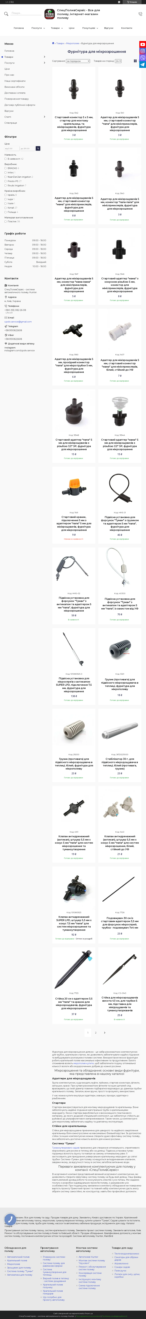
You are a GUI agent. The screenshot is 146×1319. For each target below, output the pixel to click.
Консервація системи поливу (90, 1274)
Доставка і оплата (14, 92)
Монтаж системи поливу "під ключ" (92, 1262)
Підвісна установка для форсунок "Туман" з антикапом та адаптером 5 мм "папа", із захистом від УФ (119, 604)
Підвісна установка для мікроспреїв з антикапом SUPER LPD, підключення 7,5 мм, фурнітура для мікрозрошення (74, 685)
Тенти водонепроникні (126, 1253)
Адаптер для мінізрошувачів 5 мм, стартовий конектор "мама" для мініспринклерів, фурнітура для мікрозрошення (74, 204)
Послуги (36, 28)
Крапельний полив (17, 1260)
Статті (7, 116)
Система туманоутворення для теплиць (54, 1272)
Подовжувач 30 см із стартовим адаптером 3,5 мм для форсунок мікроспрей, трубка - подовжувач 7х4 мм (120, 923)
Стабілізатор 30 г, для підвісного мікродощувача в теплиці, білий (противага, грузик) (120, 764)
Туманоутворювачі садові (65, 1147)
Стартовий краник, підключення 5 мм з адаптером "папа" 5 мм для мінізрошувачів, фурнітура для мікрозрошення (73, 523)
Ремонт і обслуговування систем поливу (92, 1268)
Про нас (9, 74)
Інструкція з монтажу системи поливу (90, 1280)
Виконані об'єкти (14, 86)
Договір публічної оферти (19, 105)
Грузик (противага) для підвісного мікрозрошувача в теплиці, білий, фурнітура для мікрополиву (74, 764)
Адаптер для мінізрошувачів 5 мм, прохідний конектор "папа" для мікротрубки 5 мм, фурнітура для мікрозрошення (74, 365)
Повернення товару (16, 98)
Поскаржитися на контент (88, 1316)
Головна (19, 28)
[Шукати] (6, 14)
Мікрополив (72, 43)
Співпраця (10, 122)
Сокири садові (122, 1267)
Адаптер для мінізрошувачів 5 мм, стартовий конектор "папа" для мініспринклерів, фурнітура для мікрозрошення (120, 124)
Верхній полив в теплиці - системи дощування (56, 1279)
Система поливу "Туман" (20, 1271)
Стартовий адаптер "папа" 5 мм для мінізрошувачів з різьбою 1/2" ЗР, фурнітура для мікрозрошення (74, 444)
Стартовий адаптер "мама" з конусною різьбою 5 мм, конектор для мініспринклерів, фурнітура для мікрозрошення (119, 285)
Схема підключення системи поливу (89, 1287)
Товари (55, 28)
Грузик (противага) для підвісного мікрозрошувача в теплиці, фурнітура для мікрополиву (119, 684)
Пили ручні (120, 1270)
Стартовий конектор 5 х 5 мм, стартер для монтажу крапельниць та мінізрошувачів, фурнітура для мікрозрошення (74, 124)
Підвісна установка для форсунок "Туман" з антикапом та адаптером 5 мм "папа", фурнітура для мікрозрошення (74, 604)
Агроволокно (121, 1263)
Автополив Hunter (88, 1257)
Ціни (71, 28)
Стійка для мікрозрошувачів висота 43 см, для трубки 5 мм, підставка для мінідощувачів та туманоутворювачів (120, 1004)
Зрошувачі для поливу (19, 1267)
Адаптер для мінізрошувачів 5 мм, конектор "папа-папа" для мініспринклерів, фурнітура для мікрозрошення (120, 204)
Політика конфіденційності (114, 1316)
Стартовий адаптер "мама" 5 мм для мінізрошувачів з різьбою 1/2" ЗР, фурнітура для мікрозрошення (119, 444)
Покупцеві (88, 28)
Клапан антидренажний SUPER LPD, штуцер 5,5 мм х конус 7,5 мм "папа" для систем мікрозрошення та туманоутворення (73, 923)
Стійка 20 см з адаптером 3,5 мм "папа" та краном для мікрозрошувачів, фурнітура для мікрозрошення (74, 1003)
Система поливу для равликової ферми (54, 1264)
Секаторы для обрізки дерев (126, 1258)
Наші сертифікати (14, 81)
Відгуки (108, 28)
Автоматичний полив (18, 1257)
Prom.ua (89, 1313)
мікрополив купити (83, 1063)
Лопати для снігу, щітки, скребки (127, 1275)
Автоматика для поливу (19, 1275)
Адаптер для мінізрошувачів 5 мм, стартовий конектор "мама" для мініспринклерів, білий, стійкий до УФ (120, 365)
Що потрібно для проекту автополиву (54, 1298)
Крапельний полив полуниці (53, 1286)
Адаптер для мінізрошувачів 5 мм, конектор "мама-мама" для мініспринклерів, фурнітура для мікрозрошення (74, 285)
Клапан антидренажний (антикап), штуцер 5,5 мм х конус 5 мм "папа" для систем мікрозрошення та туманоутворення (74, 843)
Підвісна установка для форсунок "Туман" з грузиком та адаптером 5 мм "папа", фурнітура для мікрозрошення (120, 523)
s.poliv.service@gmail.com (18, 321)
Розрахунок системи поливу (54, 1258)
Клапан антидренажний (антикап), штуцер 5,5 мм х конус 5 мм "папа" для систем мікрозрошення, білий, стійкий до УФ (120, 843)
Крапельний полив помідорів (53, 1292)
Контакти (126, 28)
